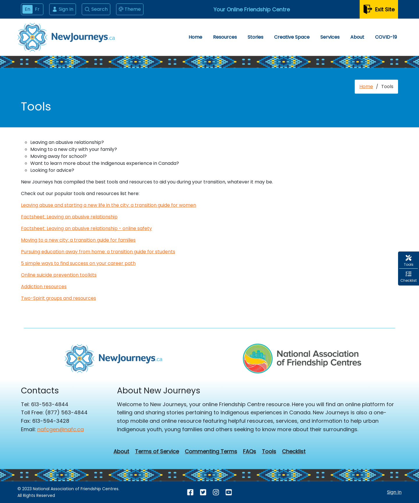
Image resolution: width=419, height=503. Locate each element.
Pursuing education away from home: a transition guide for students (98, 251)
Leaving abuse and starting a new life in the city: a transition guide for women (108, 205)
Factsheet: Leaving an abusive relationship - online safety (86, 228)
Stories (255, 37)
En (27, 9)
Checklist (294, 451)
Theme (130, 9)
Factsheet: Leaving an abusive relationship (69, 216)
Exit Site (379, 9)
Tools (269, 451)
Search (96, 9)
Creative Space (292, 37)
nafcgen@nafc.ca (60, 429)
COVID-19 (386, 37)
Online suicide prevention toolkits (59, 275)
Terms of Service (157, 451)
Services (330, 37)
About (357, 37)
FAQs (249, 451)
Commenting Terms (211, 451)
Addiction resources (44, 286)
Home (195, 37)
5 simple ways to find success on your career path (78, 263)
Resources (225, 37)
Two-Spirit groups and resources (58, 298)
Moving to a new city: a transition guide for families (78, 240)
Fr (37, 9)
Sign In (62, 9)
